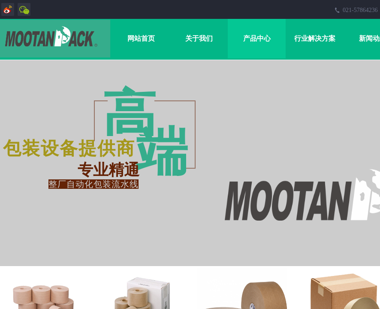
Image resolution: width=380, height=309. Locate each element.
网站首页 (141, 38)
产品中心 (257, 38)
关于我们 (199, 38)
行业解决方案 (314, 38)
